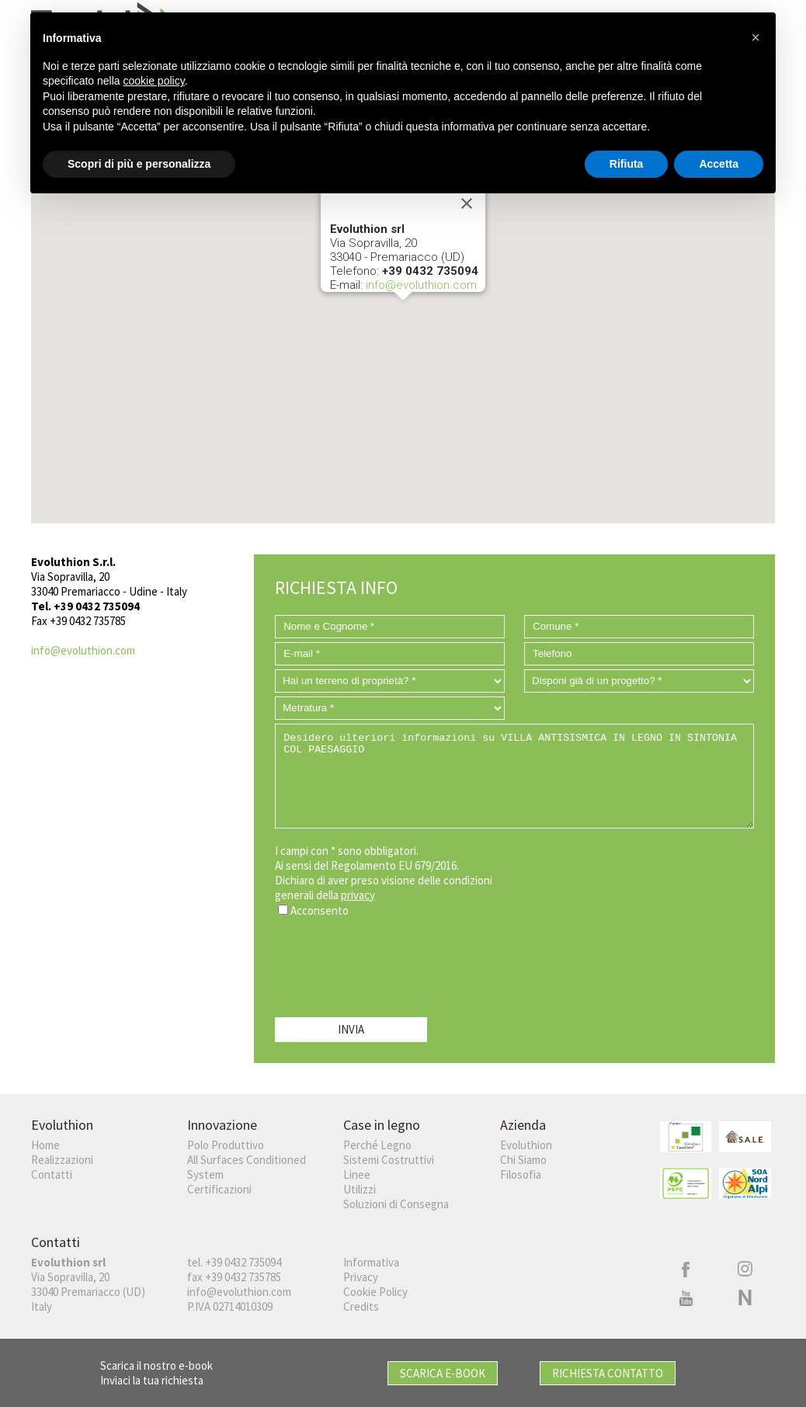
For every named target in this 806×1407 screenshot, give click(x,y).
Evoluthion (526, 1145)
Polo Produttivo (225, 1145)
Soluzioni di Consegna (396, 1204)
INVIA (351, 1029)
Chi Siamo (523, 1159)
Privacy (360, 1277)
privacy (358, 895)
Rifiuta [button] (627, 163)
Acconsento (319, 910)
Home (45, 1145)
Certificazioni (219, 1189)
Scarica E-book (442, 1373)
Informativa (371, 1262)
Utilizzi (359, 1189)
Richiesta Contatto (607, 1373)
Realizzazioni (62, 1159)
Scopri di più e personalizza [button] (139, 163)
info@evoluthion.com (421, 285)
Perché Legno (377, 1145)
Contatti (51, 1174)
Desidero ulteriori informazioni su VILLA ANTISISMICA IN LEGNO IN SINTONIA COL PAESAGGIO (514, 776)
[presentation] (393, 963)
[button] (403, 315)
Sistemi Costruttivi (388, 1159)
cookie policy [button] (154, 81)
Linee (356, 1174)
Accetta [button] (718, 163)
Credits (361, 1306)
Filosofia (520, 1174)
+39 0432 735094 (243, 1262)
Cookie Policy (375, 1291)
